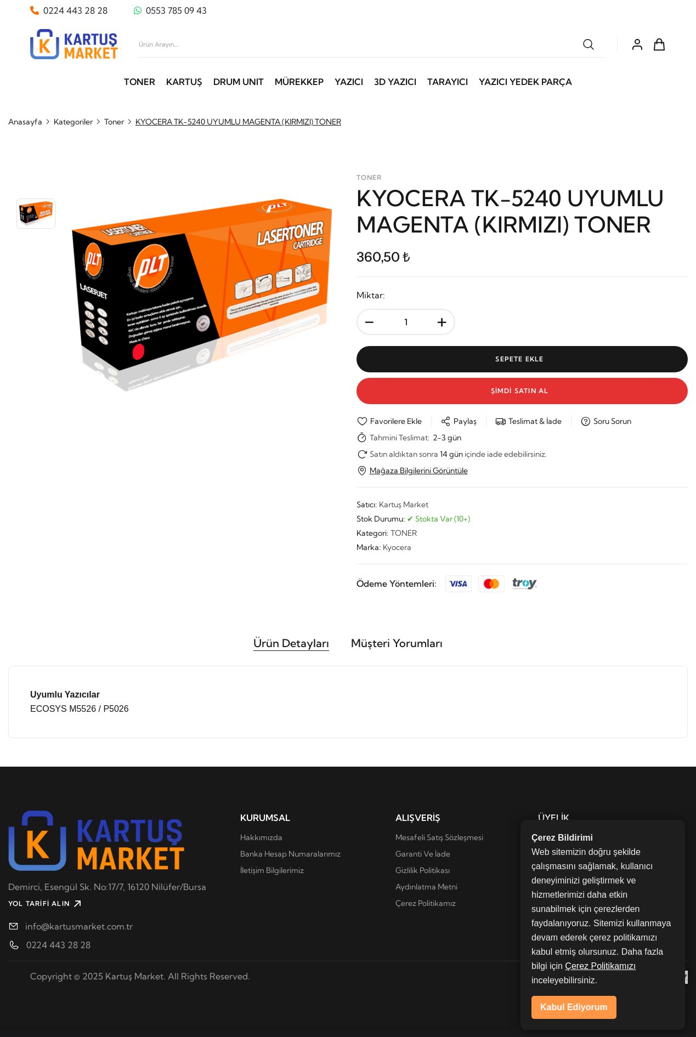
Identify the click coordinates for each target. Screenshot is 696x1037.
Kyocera (397, 547)
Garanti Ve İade (422, 854)
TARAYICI (447, 81)
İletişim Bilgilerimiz (272, 870)
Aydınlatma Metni (426, 887)
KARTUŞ (184, 81)
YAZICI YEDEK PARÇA (525, 81)
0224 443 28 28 (58, 944)
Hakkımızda (261, 837)
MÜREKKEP (299, 81)
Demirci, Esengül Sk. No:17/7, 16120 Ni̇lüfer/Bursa (107, 886)
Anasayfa (25, 122)
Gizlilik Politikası (422, 870)
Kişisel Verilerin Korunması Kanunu (597, 837)
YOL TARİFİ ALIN (46, 903)
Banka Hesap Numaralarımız (290, 854)
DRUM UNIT (238, 81)
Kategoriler (73, 122)
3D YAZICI (395, 81)
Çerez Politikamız (425, 903)
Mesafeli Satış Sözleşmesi (439, 837)
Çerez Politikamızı (600, 990)
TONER (139, 81)
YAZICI (349, 81)
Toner (114, 122)
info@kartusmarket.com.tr (79, 926)
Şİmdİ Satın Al (522, 391)
